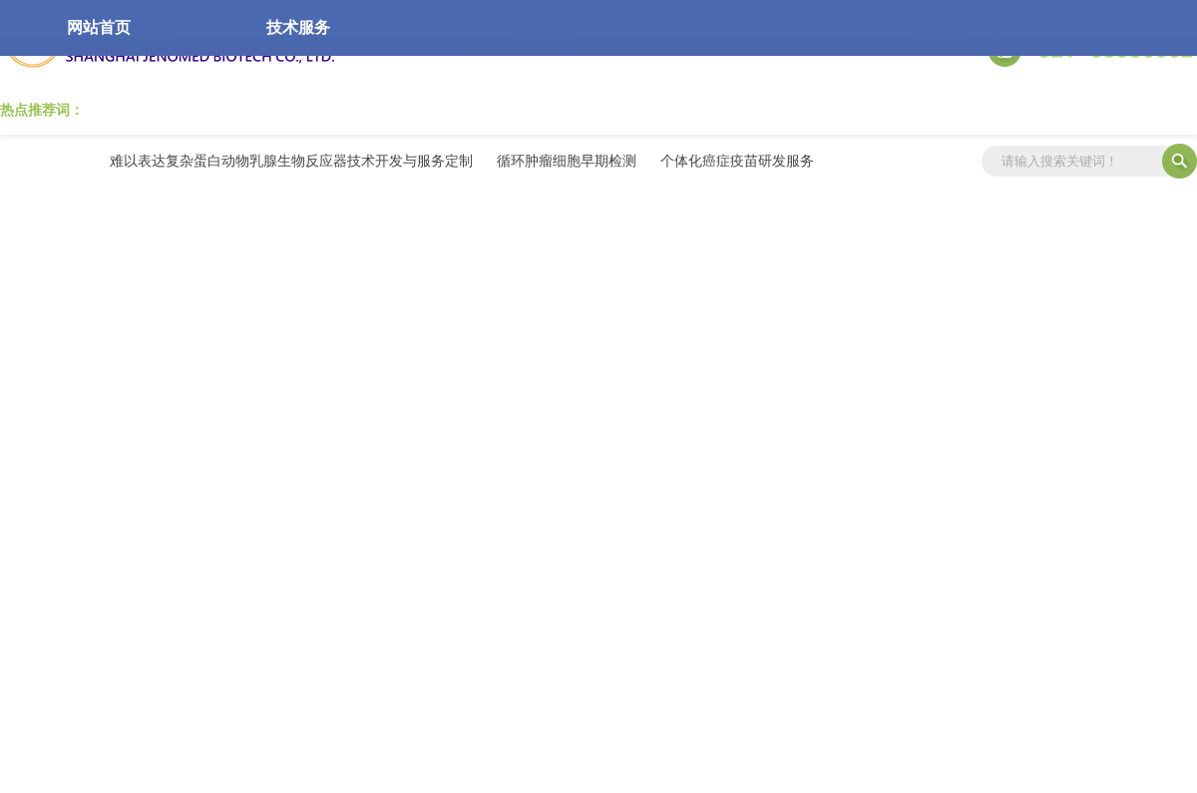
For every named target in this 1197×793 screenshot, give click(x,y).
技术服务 (298, 27)
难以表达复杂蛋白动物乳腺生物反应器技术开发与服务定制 (291, 161)
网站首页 (99, 27)
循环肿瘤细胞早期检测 (566, 161)
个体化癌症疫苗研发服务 (737, 161)
